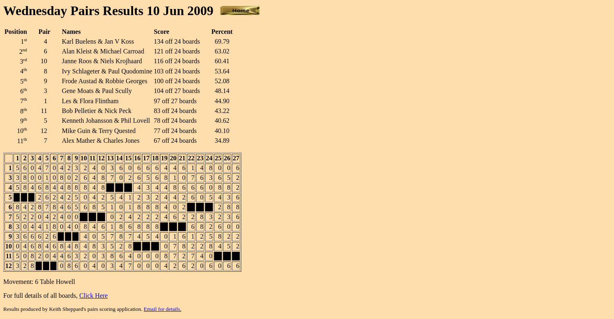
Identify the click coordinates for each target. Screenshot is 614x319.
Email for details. (162, 309)
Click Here (93, 295)
